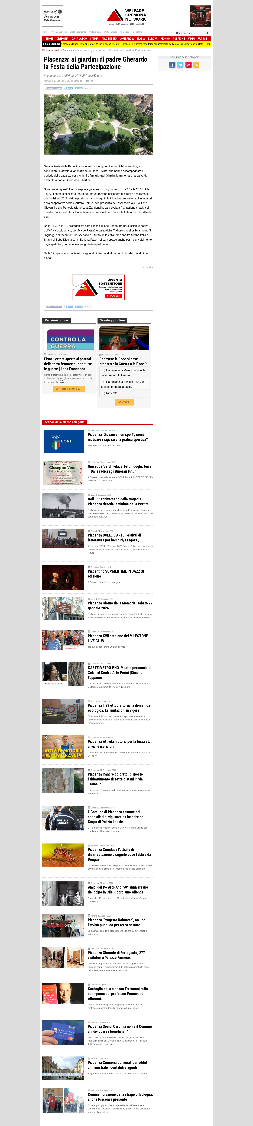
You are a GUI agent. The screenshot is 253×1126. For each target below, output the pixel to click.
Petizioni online (56, 320)
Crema (94, 38)
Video (191, 38)
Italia (141, 38)
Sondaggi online (112, 320)
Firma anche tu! (68, 388)
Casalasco (79, 38)
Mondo (165, 38)
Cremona (62, 38)
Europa (153, 38)
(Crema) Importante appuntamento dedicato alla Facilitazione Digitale (171, 44)
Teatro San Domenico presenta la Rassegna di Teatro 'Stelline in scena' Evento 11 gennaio (89, 44)
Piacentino (109, 38)
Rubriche (179, 38)
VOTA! (124, 402)
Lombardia (127, 38)
